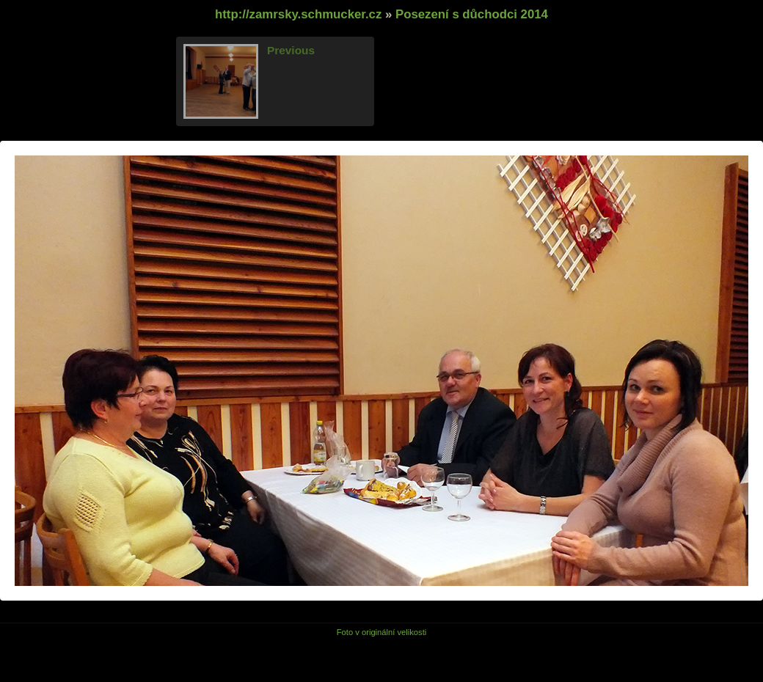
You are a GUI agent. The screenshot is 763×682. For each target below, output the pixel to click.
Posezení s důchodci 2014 (471, 14)
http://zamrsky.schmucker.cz (298, 14)
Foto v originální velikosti (382, 632)
